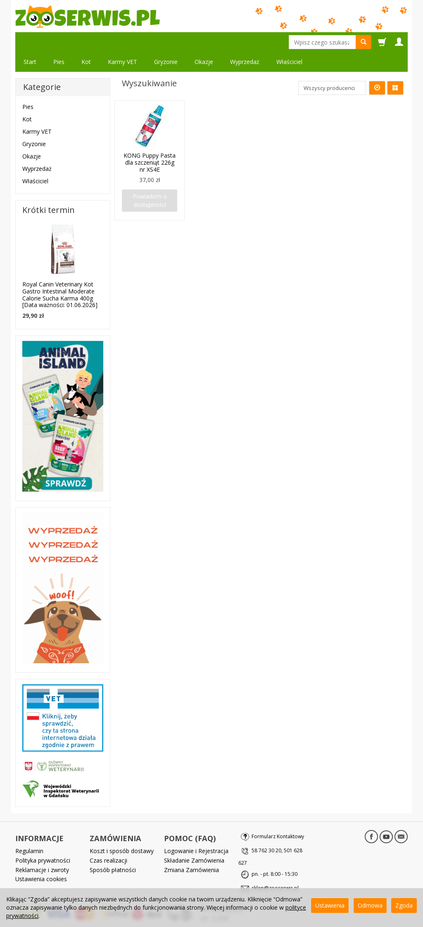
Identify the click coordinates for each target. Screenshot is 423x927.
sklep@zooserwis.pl (275, 868)
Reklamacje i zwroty (42, 850)
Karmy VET (122, 42)
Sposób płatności (113, 850)
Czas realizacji (108, 840)
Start (30, 42)
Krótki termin (48, 190)
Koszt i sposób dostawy (122, 831)
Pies (58, 42)
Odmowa (370, 905)
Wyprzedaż (37, 149)
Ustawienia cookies (41, 859)
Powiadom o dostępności (150, 181)
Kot (86, 42)
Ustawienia (330, 905)
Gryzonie (166, 42)
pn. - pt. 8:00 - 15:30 (274, 854)
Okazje (204, 42)
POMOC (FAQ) (190, 818)
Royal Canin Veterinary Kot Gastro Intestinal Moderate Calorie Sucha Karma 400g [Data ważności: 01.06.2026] (59, 274)
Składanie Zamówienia (194, 840)
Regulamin (29, 831)
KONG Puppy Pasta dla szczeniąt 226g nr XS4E (150, 143)
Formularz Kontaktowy (278, 816)
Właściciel (35, 161)
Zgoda (404, 905)
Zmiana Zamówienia (191, 850)
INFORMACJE (39, 818)
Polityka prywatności (42, 840)
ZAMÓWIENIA (115, 818)
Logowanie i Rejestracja (196, 831)
